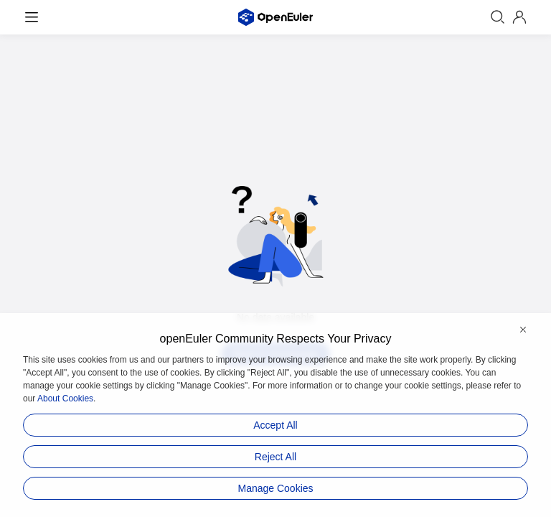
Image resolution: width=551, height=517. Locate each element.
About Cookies (65, 398)
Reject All (275, 456)
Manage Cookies (275, 488)
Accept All (275, 425)
